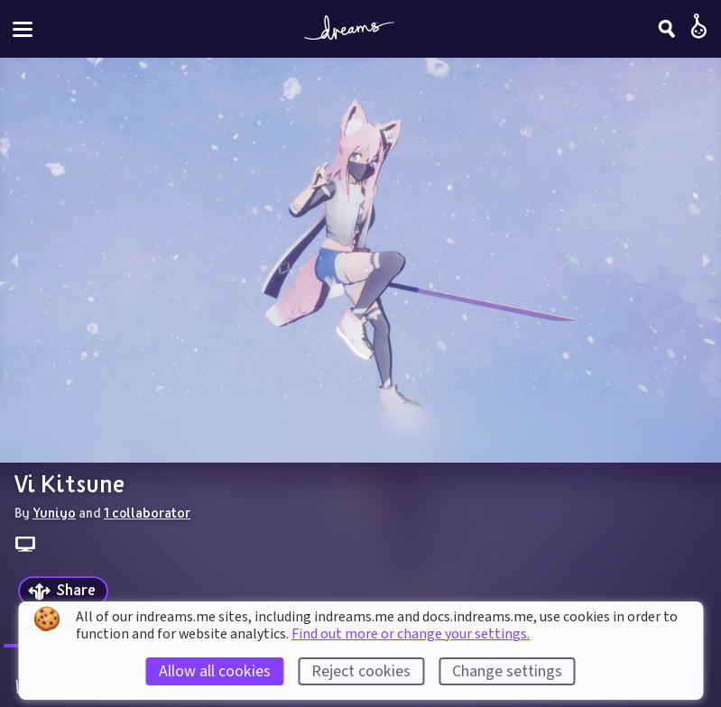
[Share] (63, 591)
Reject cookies (361, 671)
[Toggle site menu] (22, 29)
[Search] (666, 29)
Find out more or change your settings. (410, 634)
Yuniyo (54, 512)
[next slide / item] (706, 260)
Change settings (507, 671)
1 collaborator (147, 512)
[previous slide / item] (14, 260)
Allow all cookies (215, 671)
